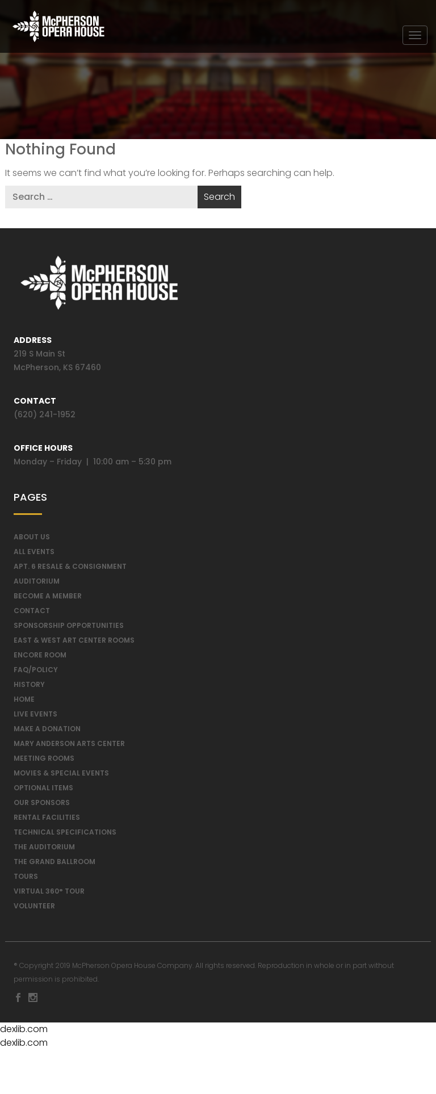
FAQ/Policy (36, 672)
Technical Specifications (65, 834)
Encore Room (40, 657)
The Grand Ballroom (54, 863)
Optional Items (43, 790)
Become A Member (48, 598)
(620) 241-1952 (45, 416)
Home (24, 701)
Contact (32, 613)
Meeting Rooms (44, 760)
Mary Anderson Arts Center (69, 745)
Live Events (35, 716)
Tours (26, 878)
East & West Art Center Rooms (74, 642)
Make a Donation (47, 731)
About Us (32, 539)
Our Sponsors (42, 804)
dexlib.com (24, 1031)
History (29, 686)
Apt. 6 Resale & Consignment (70, 568)
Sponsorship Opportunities (69, 627)
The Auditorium (44, 849)
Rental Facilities (47, 819)
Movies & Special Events (61, 775)
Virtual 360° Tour (49, 893)
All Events (34, 554)
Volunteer (34, 908)
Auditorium (37, 583)
